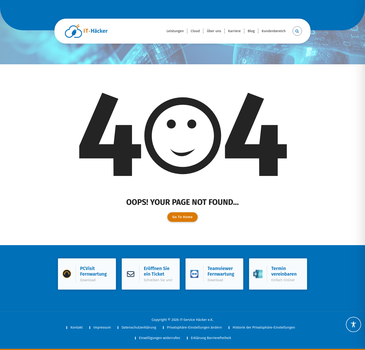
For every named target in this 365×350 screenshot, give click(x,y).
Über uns (214, 31)
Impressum (102, 327)
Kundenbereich (274, 31)
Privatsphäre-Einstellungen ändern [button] (194, 327)
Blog (251, 31)
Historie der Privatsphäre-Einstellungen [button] (264, 327)
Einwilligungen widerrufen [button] (159, 338)
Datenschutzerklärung (139, 327)
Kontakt (76, 327)
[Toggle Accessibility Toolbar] (353, 324)
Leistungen (175, 31)
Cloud (195, 31)
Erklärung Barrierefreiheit (211, 338)
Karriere (234, 31)
